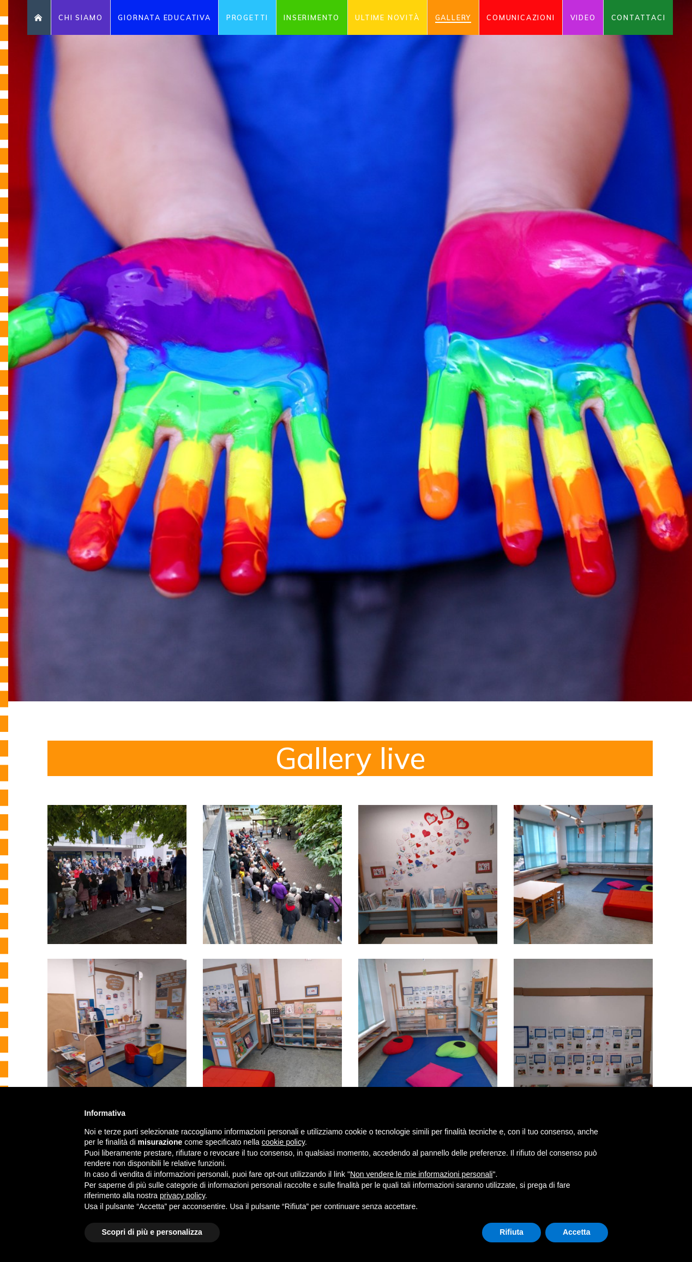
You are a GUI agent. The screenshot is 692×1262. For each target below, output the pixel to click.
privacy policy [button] (182, 1195)
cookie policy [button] (283, 1142)
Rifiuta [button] (511, 1232)
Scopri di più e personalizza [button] (152, 1232)
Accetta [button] (577, 1232)
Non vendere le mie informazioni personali (421, 1174)
